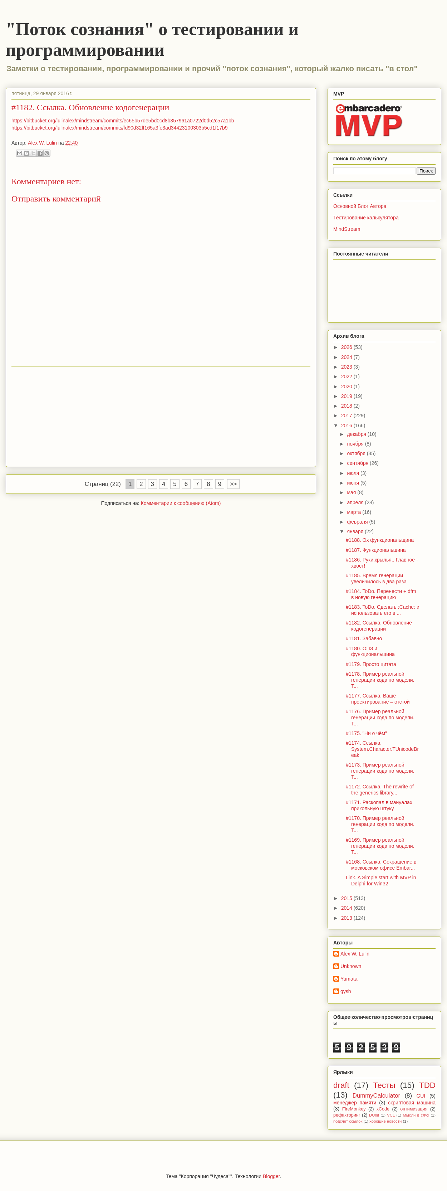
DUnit (374, 1115)
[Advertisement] (161, 416)
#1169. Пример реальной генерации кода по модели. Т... (380, 846)
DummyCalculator (376, 1095)
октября (357, 453)
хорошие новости (385, 1121)
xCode (383, 1109)
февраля (358, 522)
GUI (420, 1096)
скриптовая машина (412, 1102)
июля (353, 473)
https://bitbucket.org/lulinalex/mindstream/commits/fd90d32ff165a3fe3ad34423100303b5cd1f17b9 (119, 128)
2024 (347, 357)
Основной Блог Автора (359, 206)
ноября (356, 444)
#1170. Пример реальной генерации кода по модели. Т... (380, 824)
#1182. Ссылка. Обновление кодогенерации (379, 626)
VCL (391, 1115)
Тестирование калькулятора (366, 217)
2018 (347, 406)
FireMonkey (354, 1109)
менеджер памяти (354, 1102)
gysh (345, 991)
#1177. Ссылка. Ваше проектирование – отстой (378, 699)
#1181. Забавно (364, 638)
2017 (347, 415)
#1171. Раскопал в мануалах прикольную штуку (379, 805)
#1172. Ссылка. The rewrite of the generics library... (380, 790)
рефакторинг (346, 1115)
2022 (347, 376)
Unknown (350, 966)
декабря (357, 434)
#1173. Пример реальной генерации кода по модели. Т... (380, 771)
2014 (347, 908)
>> (233, 484)
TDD (427, 1085)
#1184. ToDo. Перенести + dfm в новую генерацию (381, 594)
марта (354, 512)
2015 (347, 898)
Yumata (348, 979)
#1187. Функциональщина (376, 550)
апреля (356, 502)
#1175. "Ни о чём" (366, 733)
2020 (347, 386)
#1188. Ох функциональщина (380, 540)
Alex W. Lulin (354, 954)
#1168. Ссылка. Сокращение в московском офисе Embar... (381, 865)
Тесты (384, 1085)
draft (341, 1085)
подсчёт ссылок (347, 1121)
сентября (358, 463)
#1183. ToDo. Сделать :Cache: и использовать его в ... (382, 610)
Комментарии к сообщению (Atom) (181, 503)
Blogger (271, 1176)
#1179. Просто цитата (371, 664)
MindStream (346, 229)
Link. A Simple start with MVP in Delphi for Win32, (381, 880)
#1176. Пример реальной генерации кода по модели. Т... (380, 717)
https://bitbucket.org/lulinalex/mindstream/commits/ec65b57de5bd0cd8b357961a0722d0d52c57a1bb (122, 120)
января (355, 531)
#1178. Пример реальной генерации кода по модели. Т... (380, 680)
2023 (347, 367)
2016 (347, 425)
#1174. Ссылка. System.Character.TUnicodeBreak (382, 749)
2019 (347, 396)
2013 (347, 918)
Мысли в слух (416, 1115)
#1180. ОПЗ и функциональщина (370, 651)
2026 (347, 347)
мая (352, 492)
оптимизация (413, 1109)
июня (353, 483)
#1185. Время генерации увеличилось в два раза (376, 578)
